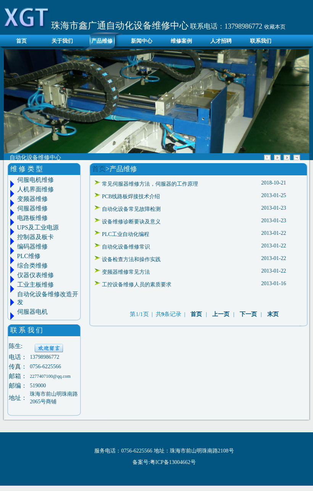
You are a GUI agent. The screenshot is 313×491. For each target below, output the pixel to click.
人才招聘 (221, 41)
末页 (273, 314)
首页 (19, 41)
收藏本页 (275, 27)
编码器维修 (32, 246)
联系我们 (260, 41)
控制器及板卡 (35, 237)
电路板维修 (32, 218)
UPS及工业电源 (38, 227)
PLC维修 (28, 256)
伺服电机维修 (35, 180)
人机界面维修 (35, 189)
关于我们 (62, 41)
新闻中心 (141, 41)
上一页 (220, 314)
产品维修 (102, 41)
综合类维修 (32, 265)
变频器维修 (32, 199)
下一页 (248, 314)
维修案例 (181, 41)
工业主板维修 (35, 284)
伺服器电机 (32, 311)
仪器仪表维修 (35, 275)
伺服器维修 (32, 208)
